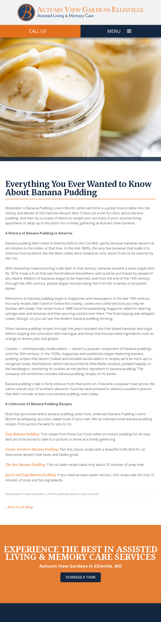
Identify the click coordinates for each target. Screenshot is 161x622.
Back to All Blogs (19, 507)
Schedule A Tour (80, 577)
